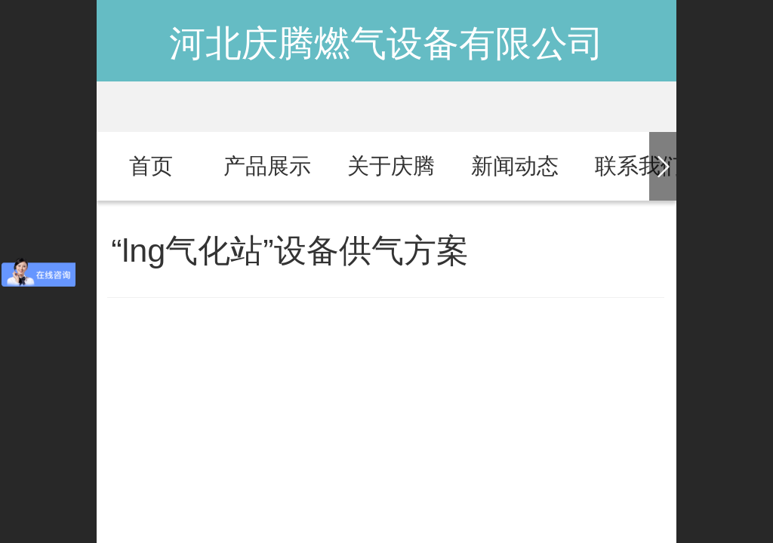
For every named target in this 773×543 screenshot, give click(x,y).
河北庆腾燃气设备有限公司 (386, 43)
